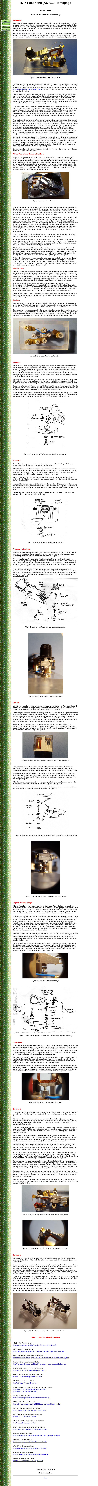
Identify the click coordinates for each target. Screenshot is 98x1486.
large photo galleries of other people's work (27, 89)
